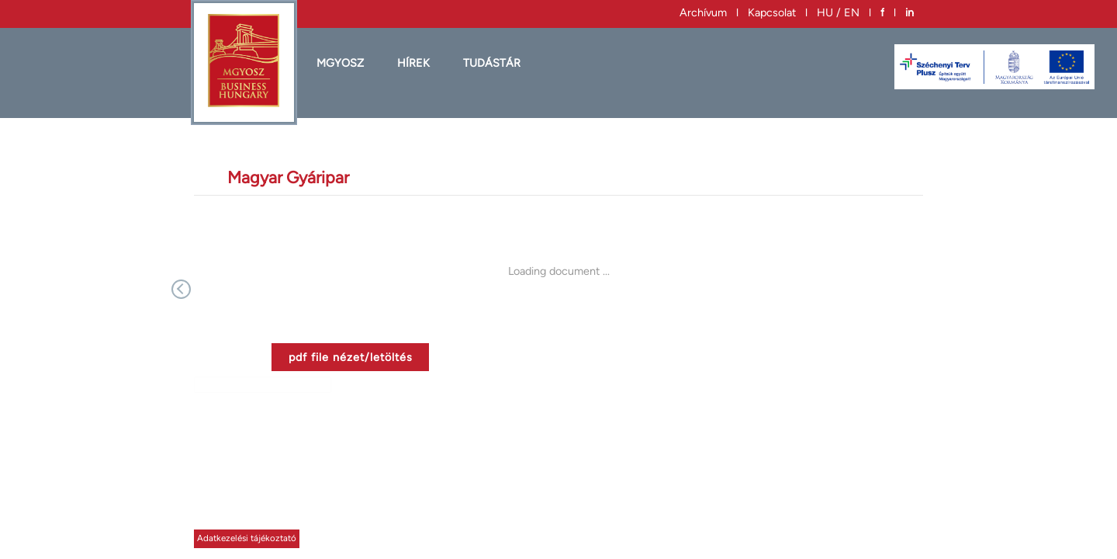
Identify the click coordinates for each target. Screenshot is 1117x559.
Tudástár (491, 63)
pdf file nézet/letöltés (351, 357)
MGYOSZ (340, 63)
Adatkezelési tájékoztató (246, 538)
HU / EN (838, 12)
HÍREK (413, 63)
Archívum (703, 12)
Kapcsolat (772, 12)
